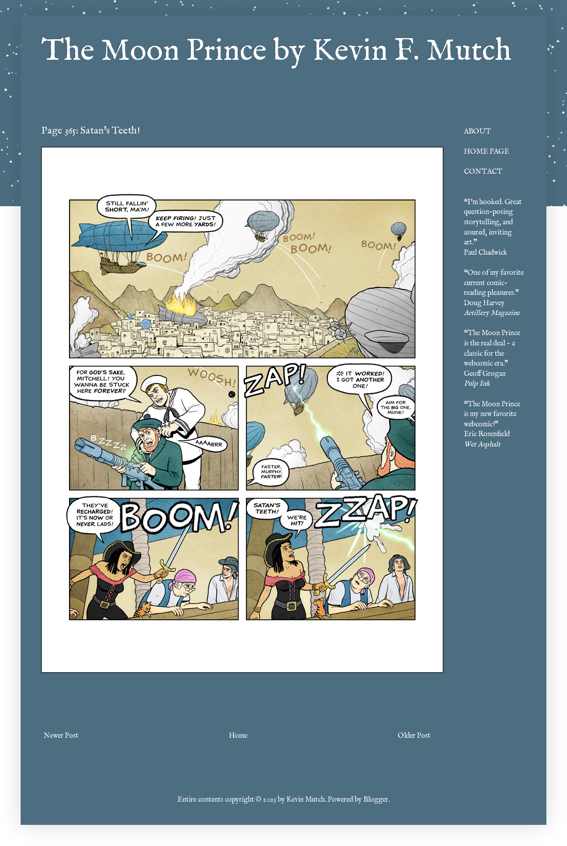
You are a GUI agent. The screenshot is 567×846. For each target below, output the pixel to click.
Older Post (414, 735)
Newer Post (61, 735)
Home (238, 735)
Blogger (375, 799)
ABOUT (477, 131)
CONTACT (483, 171)
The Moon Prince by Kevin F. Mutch (276, 51)
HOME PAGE (486, 151)
